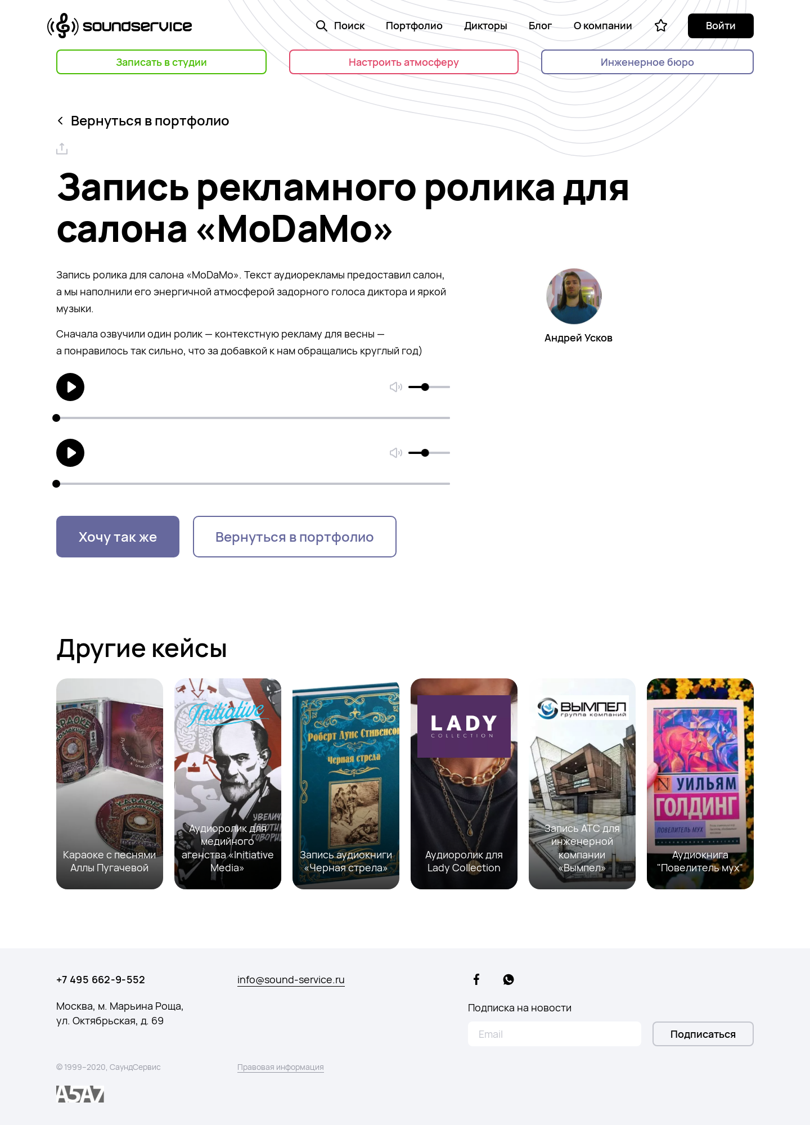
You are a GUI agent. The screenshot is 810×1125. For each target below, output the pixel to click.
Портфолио (414, 25)
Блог (540, 25)
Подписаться (703, 1034)
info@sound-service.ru (291, 979)
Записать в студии (161, 62)
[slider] (425, 387)
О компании (603, 25)
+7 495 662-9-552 (101, 979)
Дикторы (485, 25)
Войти (721, 25)
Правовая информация (280, 1066)
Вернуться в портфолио (144, 120)
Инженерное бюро (647, 62)
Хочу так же (118, 536)
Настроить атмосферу (404, 62)
